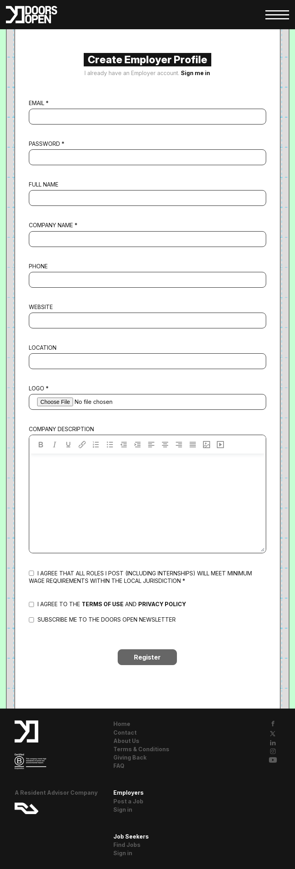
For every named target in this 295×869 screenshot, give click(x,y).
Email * (39, 103)
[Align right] (179, 444)
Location (42, 347)
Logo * (39, 388)
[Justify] (192, 444)
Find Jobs (127, 844)
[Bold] (40, 444)
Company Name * (53, 225)
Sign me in (195, 73)
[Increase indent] (137, 444)
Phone (38, 266)
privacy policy (162, 604)
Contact (125, 732)
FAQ (118, 765)
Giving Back (130, 757)
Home (121, 723)
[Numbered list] (96, 444)
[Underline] (68, 444)
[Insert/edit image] (206, 444)
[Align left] (151, 444)
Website (41, 306)
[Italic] (54, 444)
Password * (46, 143)
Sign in (122, 809)
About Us (126, 740)
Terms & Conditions (141, 749)
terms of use (103, 604)
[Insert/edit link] (82, 444)
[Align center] (165, 444)
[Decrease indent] (123, 444)
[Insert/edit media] (220, 444)
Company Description (61, 429)
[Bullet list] (109, 444)
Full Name (43, 184)
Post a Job (128, 801)
